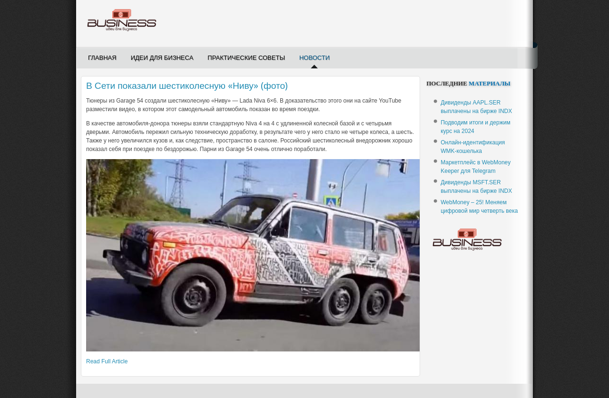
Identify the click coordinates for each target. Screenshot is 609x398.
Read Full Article (107, 361)
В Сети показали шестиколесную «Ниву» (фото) (187, 85)
